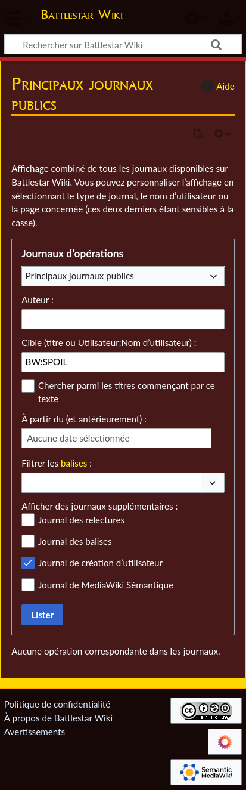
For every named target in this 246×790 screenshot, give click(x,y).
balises (74, 463)
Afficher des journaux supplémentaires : (99, 506)
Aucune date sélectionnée (78, 438)
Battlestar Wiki (82, 16)
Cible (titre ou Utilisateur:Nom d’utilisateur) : (108, 342)
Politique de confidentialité (57, 704)
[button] (213, 483)
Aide (216, 86)
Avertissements (34, 731)
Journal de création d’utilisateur (100, 562)
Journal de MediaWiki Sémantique (105, 584)
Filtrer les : (56, 463)
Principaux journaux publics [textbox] (80, 275)
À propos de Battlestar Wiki (58, 717)
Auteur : (37, 299)
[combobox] (123, 276)
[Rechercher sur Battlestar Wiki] (123, 44)
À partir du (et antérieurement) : (84, 418)
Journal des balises (75, 541)
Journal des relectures (81, 519)
